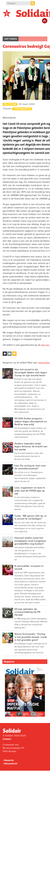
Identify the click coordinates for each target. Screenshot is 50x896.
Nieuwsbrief (10, 763)
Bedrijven (11, 32)
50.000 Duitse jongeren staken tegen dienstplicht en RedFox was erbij (30, 421)
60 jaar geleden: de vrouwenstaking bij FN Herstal (27, 612)
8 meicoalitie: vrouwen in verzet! (28, 567)
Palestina (10, 104)
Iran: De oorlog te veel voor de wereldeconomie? (30, 467)
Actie (38, 27)
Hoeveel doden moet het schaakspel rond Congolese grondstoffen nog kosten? (30, 540)
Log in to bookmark (5, 354)
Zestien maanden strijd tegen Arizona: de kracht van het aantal (30, 446)
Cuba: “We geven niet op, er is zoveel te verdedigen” (30, 517)
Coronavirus (22, 108)
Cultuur (26, 32)
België (9, 27)
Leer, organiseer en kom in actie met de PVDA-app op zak (29, 490)
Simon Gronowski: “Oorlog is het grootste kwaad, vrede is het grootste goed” (30, 637)
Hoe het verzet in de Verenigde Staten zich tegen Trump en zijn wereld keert (30, 372)
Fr (44, 21)
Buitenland (24, 27)
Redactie (9, 760)
